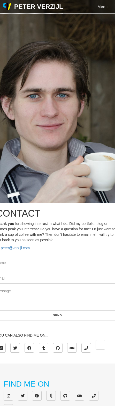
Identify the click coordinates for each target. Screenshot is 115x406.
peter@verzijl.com (15, 248)
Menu (103, 7)
